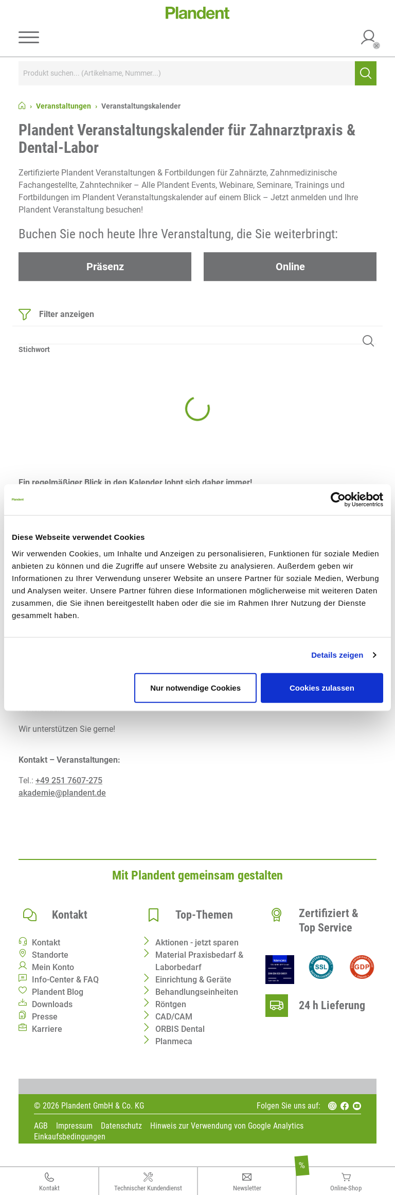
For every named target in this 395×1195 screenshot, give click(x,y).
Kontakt (46, 942)
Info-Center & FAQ (65, 980)
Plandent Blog (57, 992)
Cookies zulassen (322, 687)
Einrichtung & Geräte (193, 980)
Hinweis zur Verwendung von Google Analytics (226, 1126)
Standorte (50, 955)
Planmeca (173, 1041)
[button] (368, 39)
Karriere (47, 1029)
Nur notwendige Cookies (195, 687)
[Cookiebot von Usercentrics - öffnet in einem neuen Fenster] (338, 499)
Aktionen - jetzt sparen (197, 942)
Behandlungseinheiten (196, 992)
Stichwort (34, 349)
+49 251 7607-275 (68, 780)
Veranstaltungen (63, 106)
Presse (45, 1017)
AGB (41, 1126)
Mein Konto (53, 967)
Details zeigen (337, 655)
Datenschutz (121, 1126)
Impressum (74, 1126)
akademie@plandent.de (62, 793)
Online (290, 266)
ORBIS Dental (180, 1029)
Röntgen (170, 1004)
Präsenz (105, 266)
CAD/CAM (173, 1017)
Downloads (52, 1004)
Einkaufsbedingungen (69, 1137)
